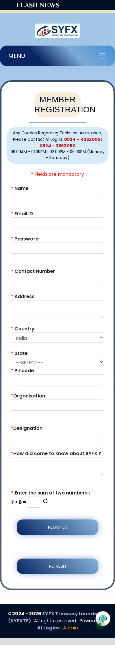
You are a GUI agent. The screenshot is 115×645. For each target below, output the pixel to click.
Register (57, 527)
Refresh (57, 566)
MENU (16, 56)
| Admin (69, 627)
